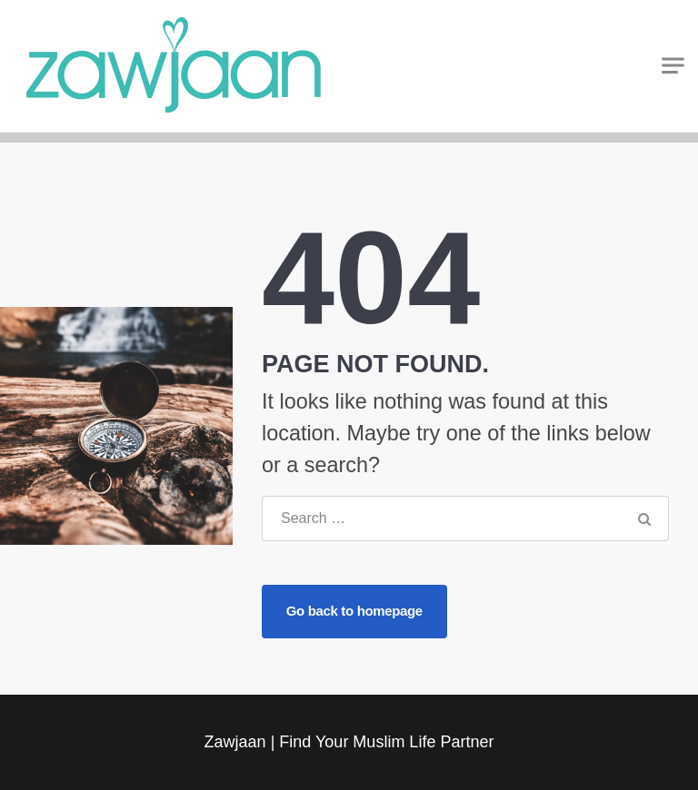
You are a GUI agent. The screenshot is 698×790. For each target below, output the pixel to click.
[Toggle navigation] (673, 65)
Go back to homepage (354, 610)
